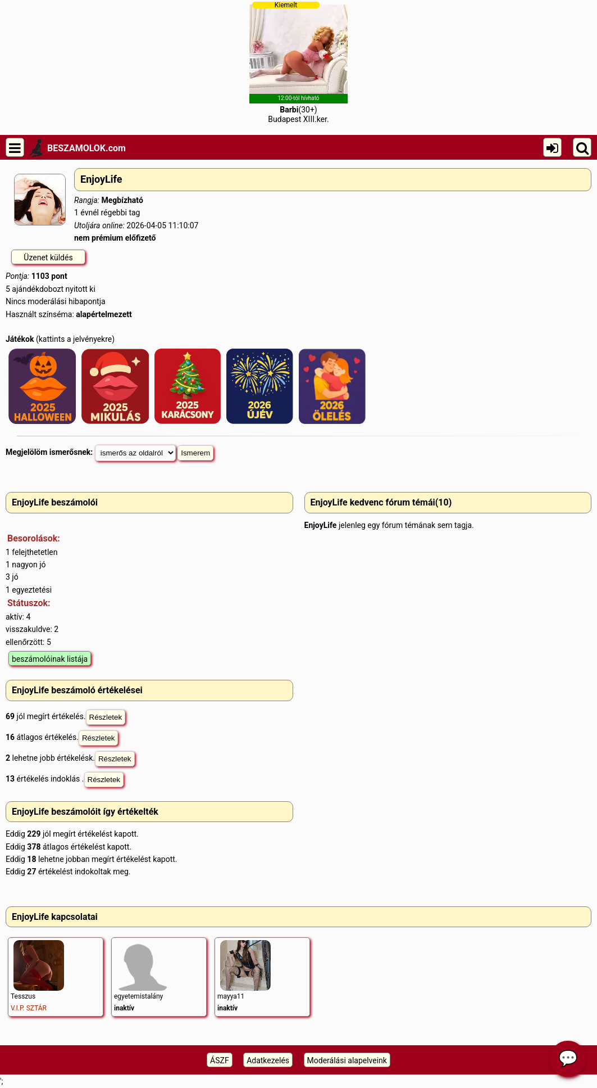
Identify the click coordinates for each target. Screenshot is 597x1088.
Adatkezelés (268, 1060)
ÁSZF (219, 1060)
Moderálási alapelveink (347, 1060)
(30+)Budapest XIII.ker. (298, 62)
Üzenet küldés (48, 257)
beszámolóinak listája (50, 658)
